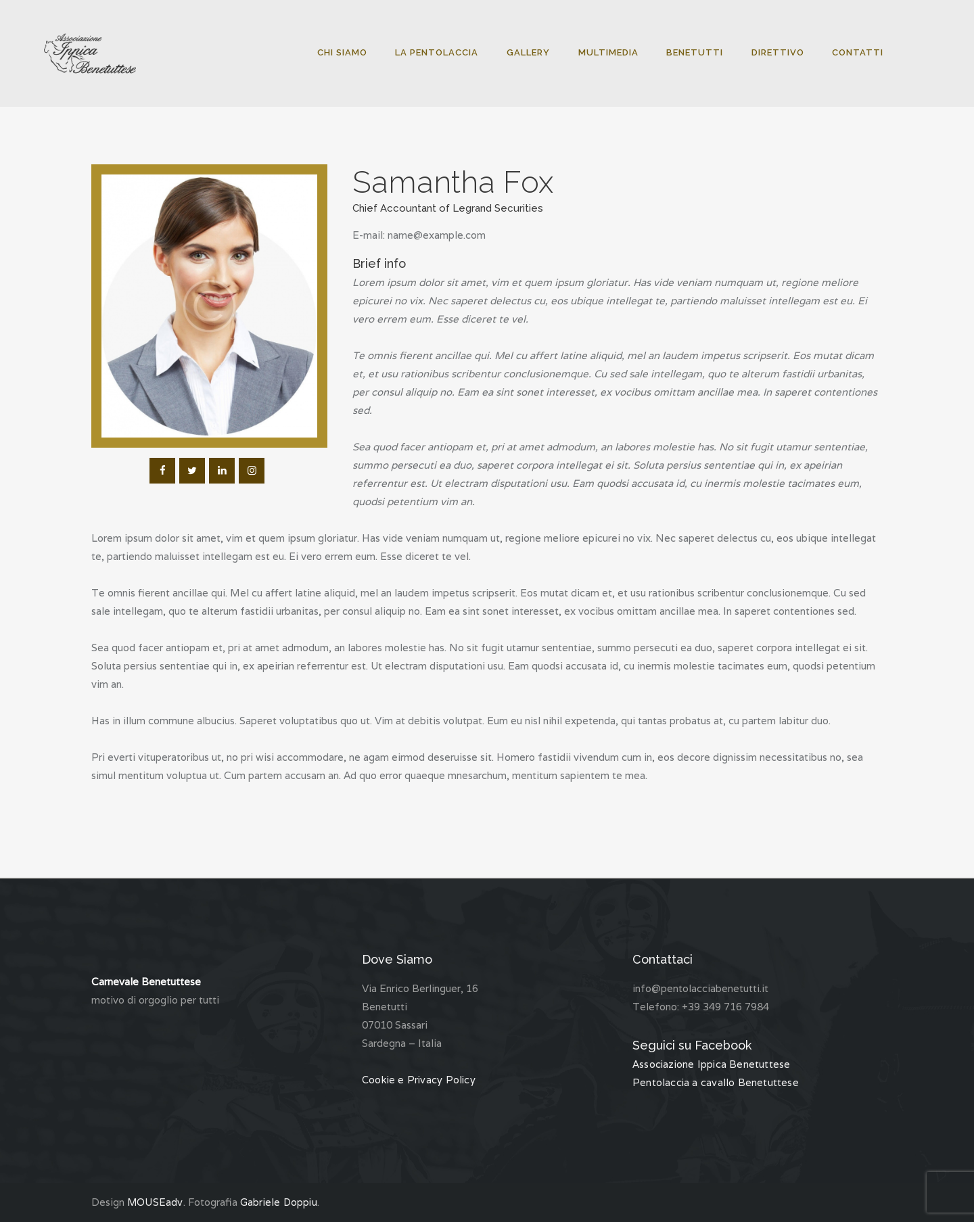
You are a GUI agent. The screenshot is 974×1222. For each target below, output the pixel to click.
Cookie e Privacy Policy (418, 1079)
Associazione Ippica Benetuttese (710, 1064)
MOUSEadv (155, 1202)
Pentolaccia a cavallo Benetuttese (713, 1082)
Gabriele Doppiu (278, 1202)
